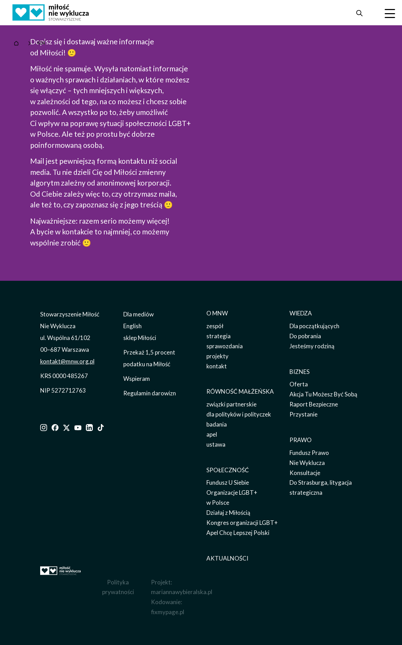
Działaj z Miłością (228, 512)
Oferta (298, 384)
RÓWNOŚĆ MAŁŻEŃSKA (240, 391)
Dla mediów (138, 314)
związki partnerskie (231, 404)
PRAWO (300, 440)
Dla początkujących (314, 326)
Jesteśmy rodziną (311, 346)
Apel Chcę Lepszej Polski (237, 532)
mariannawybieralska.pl (181, 591)
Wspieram (136, 378)
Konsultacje (304, 472)
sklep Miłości (139, 337)
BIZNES (299, 371)
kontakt (216, 366)
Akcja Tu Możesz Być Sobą (323, 394)
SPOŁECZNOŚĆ (227, 470)
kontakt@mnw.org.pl (67, 361)
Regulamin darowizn (149, 393)
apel (211, 434)
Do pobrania (305, 336)
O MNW (217, 313)
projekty (217, 356)
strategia (218, 336)
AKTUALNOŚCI (227, 558)
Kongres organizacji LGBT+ (242, 522)
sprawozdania (224, 346)
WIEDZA (300, 313)
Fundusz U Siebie (227, 482)
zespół (214, 326)
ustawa (215, 444)
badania (216, 424)
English (132, 326)
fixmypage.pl (167, 612)
